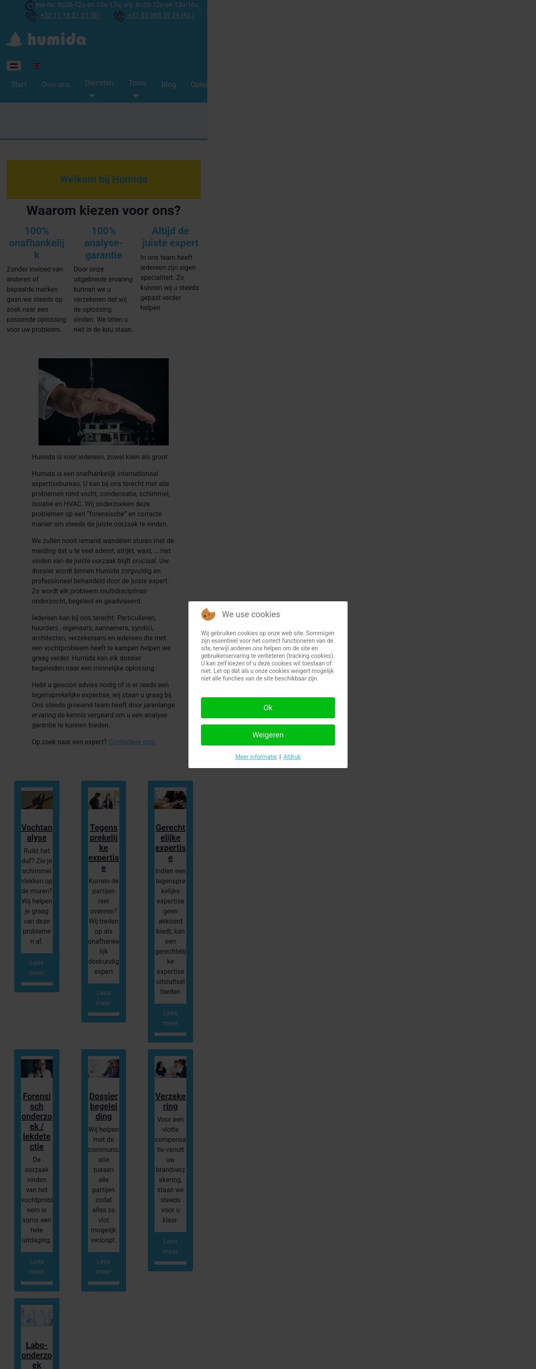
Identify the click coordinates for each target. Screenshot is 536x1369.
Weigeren (268, 734)
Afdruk (292, 756)
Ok (268, 707)
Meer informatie (256, 756)
